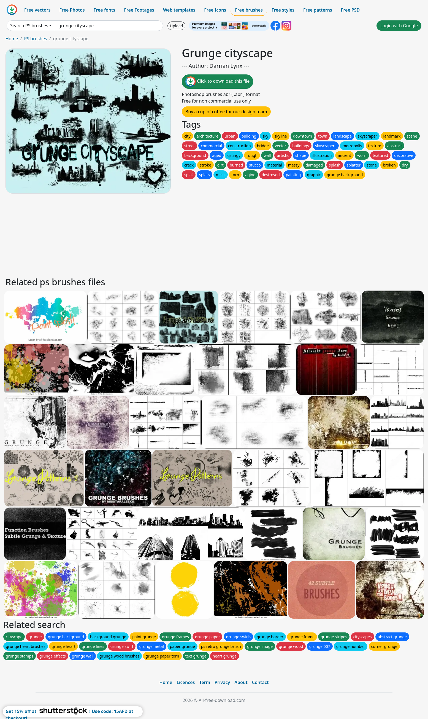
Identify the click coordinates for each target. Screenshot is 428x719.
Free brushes (249, 10)
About (240, 682)
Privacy (222, 682)
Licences (186, 682)
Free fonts (104, 10)
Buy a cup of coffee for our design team (226, 112)
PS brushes (35, 39)
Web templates (179, 10)
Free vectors (37, 10)
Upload (176, 25)
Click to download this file (217, 81)
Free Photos (72, 10)
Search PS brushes (29, 26)
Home (12, 39)
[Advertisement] (170, 234)
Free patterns (317, 10)
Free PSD (350, 10)
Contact (260, 682)
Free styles (283, 10)
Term (204, 682)
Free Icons (215, 10)
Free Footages (139, 10)
